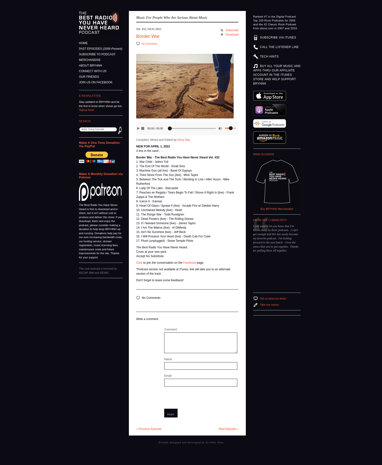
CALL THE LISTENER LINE (279, 47)
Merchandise (90, 60)
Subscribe (232, 30)
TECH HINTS (269, 56)
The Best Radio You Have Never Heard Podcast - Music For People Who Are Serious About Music (101, 22)
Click (139, 262)
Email (168, 376)
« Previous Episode (148, 429)
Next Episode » (229, 429)
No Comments (149, 43)
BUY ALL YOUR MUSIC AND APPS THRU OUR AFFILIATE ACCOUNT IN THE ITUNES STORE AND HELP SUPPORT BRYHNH (277, 74)
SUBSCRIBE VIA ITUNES (278, 37)
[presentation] (201, 399)
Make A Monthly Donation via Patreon (101, 175)
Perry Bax (183, 140)
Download (232, 34)
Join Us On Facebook (96, 82)
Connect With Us (92, 71)
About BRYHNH (90, 65)
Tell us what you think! (273, 298)
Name (168, 359)
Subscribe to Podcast (97, 54)
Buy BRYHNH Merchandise (276, 208)
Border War (148, 36)
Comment (170, 329)
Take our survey (269, 304)
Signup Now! (86, 109)
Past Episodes (100, 48)
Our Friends (89, 76)
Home (83, 43)
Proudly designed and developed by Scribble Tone (191, 442)
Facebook (189, 262)
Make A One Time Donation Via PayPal (99, 144)
